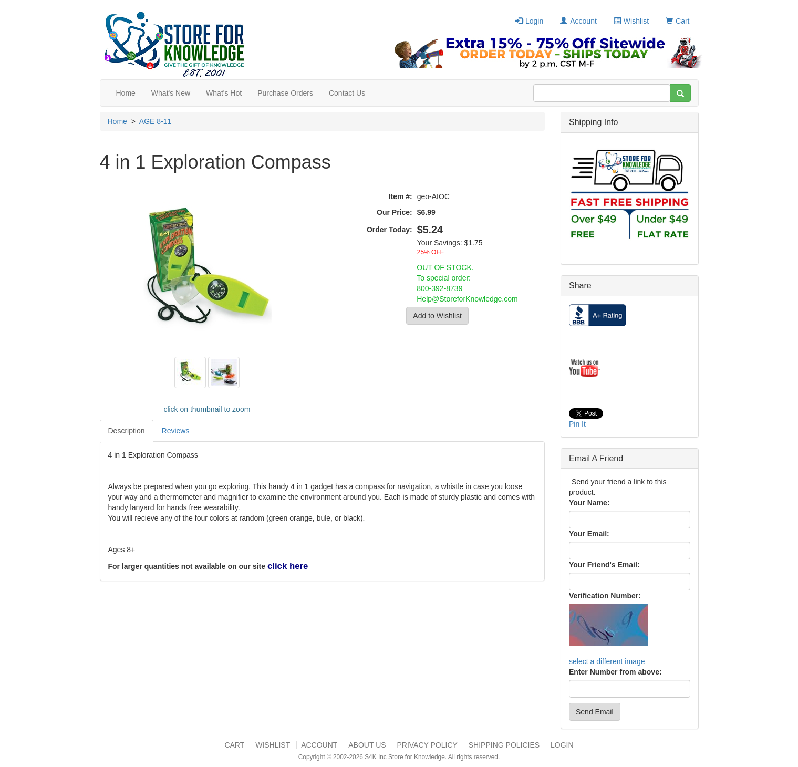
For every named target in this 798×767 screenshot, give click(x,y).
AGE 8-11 (155, 121)
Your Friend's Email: (604, 565)
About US (367, 745)
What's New (170, 93)
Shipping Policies (504, 745)
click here (287, 566)
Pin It (577, 424)
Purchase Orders (285, 93)
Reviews (176, 431)
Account (578, 21)
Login (529, 21)
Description (126, 431)
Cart (677, 21)
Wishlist (631, 21)
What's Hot (224, 93)
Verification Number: (605, 596)
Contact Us (347, 93)
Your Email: (589, 534)
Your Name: (589, 503)
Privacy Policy (427, 745)
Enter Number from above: (615, 672)
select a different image (607, 661)
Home (126, 93)
